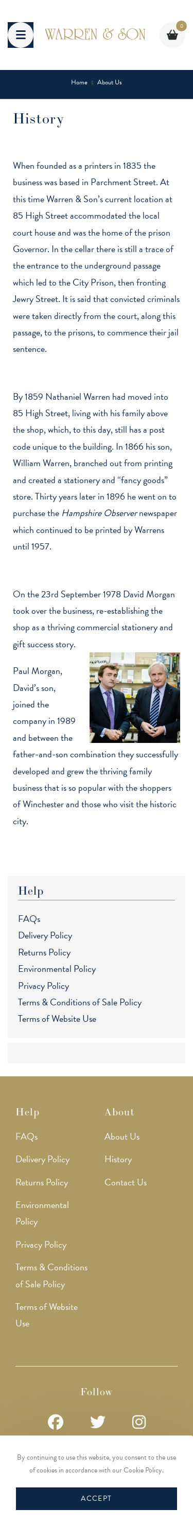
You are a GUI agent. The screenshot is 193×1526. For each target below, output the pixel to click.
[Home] (79, 82)
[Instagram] (139, 1423)
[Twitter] (98, 1423)
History (118, 1159)
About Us (121, 1136)
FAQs (29, 919)
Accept (96, 1498)
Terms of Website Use (57, 1018)
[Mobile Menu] (20, 35)
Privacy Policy (43, 985)
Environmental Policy (57, 968)
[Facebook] (55, 1423)
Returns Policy (44, 952)
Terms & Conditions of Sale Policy (80, 1002)
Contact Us (125, 1182)
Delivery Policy (45, 935)
